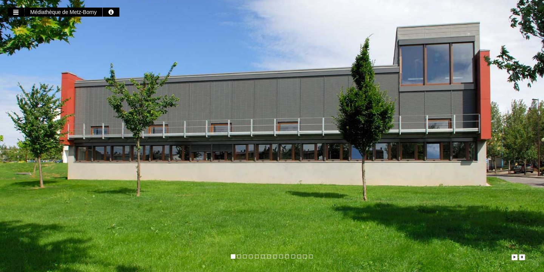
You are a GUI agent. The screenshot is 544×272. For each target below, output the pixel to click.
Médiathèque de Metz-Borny (63, 12)
